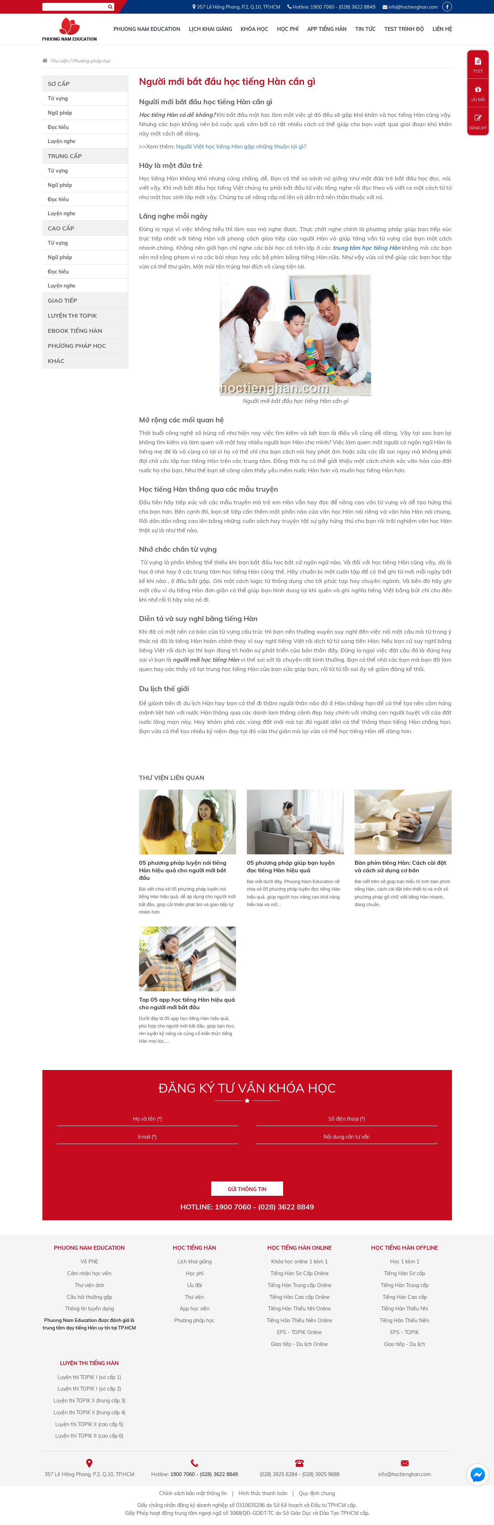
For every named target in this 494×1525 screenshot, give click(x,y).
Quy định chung (317, 1493)
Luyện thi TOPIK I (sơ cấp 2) (89, 1389)
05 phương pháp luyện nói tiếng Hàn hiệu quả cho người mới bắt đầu (182, 870)
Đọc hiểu (58, 127)
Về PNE (89, 1261)
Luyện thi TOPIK (72, 315)
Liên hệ (442, 29)
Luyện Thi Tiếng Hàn (89, 1363)
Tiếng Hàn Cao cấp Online (299, 1297)
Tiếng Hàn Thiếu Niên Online (299, 1320)
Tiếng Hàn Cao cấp (405, 1297)
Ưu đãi (194, 1285)
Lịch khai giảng (210, 29)
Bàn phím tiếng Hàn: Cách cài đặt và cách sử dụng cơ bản (400, 866)
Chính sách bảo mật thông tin (193, 1493)
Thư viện (59, 61)
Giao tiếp (62, 300)
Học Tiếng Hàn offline (404, 1247)
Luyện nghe (61, 141)
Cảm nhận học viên (89, 1273)
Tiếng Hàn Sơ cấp (404, 1273)
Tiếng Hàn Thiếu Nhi (404, 1308)
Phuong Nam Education (147, 29)
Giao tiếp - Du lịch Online (299, 1344)
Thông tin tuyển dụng (89, 1308)
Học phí (288, 29)
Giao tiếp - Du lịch (404, 1344)
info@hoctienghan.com (413, 7)
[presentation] (247, 1165)
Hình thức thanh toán (263, 1493)
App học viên (194, 1308)
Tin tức (365, 29)
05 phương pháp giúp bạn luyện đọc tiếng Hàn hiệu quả (291, 866)
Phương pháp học (91, 61)
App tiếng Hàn (327, 29)
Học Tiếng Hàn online (299, 1247)
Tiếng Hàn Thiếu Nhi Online (299, 1308)
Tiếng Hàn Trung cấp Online (300, 1285)
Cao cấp (61, 228)
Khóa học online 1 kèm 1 (299, 1261)
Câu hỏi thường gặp (89, 1297)
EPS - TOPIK (404, 1332)
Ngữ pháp (60, 113)
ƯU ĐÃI (478, 94)
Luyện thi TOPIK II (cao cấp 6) (89, 1436)
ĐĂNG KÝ (478, 122)
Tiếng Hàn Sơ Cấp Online (300, 1273)
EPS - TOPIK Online (299, 1332)
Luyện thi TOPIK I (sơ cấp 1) (89, 1377)
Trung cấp (65, 156)
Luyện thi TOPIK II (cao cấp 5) (89, 1424)
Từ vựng (58, 98)
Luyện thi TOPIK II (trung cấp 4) (89, 1412)
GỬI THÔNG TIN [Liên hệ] (247, 1189)
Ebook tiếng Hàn (75, 330)
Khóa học (254, 29)
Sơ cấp (59, 83)
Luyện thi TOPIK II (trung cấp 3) (89, 1400)
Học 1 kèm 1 (404, 1261)
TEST (478, 66)
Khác (56, 360)
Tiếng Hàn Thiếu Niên (404, 1320)
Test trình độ (404, 29)
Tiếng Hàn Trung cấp (405, 1285)
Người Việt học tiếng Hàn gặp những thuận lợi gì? (242, 146)
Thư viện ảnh (89, 1285)
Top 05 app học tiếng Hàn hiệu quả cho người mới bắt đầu (187, 1003)
